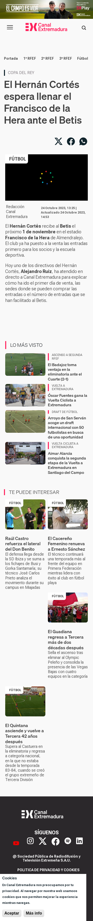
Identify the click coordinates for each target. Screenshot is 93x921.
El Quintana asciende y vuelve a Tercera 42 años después (24, 733)
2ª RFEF (47, 58)
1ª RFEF (29, 58)
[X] (43, 843)
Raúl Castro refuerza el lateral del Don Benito (22, 544)
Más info (34, 913)
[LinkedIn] (79, 843)
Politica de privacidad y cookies (48, 870)
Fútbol (82, 58)
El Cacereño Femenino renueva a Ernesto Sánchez (66, 544)
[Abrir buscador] (84, 27)
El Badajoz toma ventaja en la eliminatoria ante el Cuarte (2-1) (65, 371)
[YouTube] (16, 843)
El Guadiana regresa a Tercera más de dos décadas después (66, 639)
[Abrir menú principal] (9, 27)
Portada (11, 58)
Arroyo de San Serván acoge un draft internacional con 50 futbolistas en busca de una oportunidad (67, 427)
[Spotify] (67, 843)
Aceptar (11, 913)
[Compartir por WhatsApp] (83, 141)
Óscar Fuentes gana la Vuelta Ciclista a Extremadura (67, 400)
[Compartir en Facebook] (70, 141)
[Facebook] (56, 843)
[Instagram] (30, 843)
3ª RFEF (65, 58)
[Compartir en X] (58, 141)
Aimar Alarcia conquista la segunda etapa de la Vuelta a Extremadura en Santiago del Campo (67, 463)
